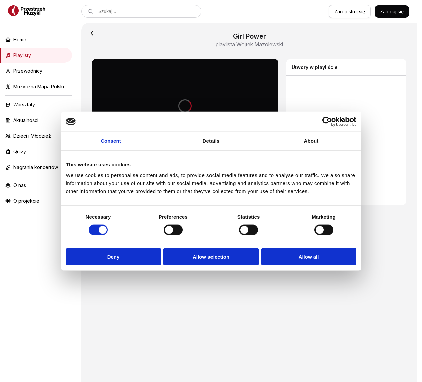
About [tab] (311, 141)
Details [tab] (211, 141)
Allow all (309, 256)
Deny (113, 256)
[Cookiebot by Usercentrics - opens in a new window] (327, 122)
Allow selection (211, 256)
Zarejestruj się (349, 11)
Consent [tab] (111, 141)
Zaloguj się (392, 11)
